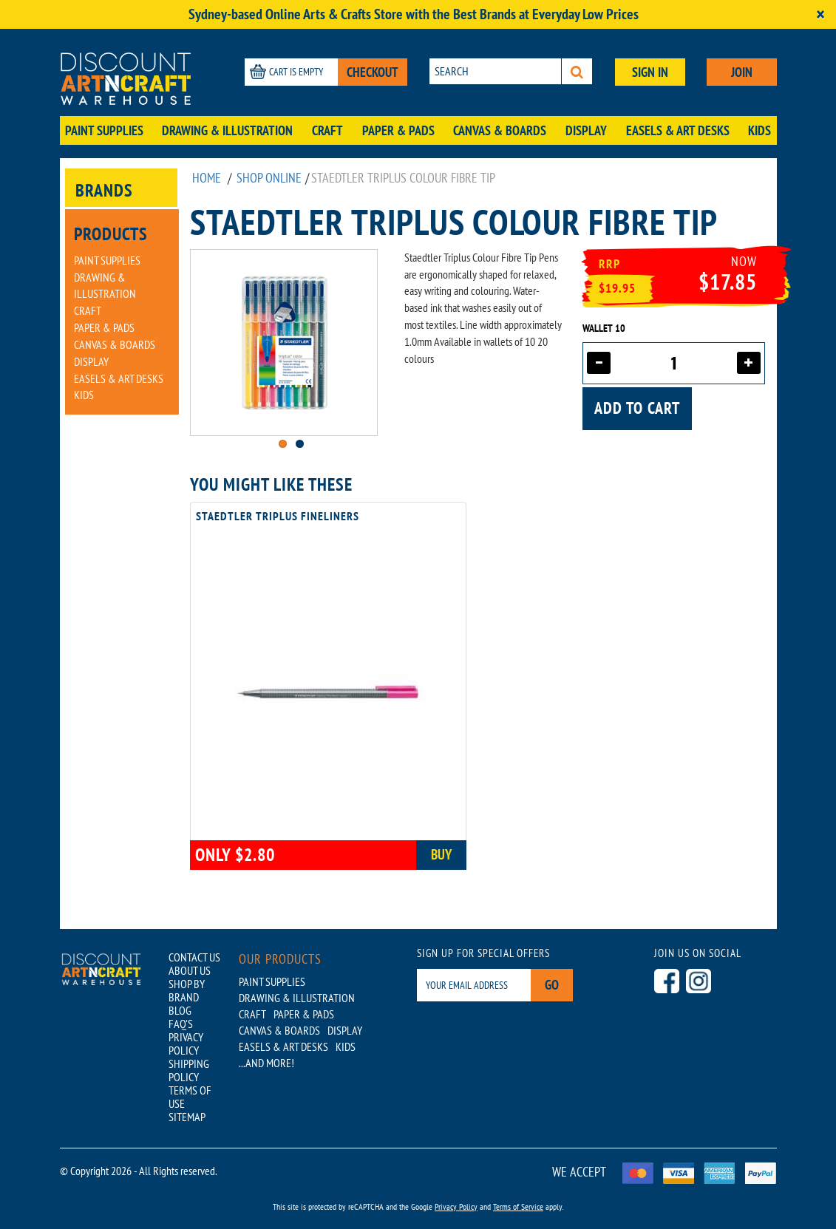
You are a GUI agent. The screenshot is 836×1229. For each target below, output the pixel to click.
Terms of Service (518, 1206)
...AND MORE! (266, 1062)
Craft (327, 130)
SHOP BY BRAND (187, 990)
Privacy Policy (456, 1206)
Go (552, 984)
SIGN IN (650, 72)
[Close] (820, 14)
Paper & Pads (398, 130)
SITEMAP (187, 1116)
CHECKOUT (372, 72)
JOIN (741, 72)
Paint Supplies (104, 130)
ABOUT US (190, 970)
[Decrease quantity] (599, 363)
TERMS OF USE (190, 1097)
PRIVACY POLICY (186, 1043)
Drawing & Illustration (227, 130)
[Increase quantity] (749, 363)
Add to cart (637, 408)
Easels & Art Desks (678, 130)
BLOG (180, 1010)
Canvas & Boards (499, 130)
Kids (759, 130)
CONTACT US (194, 957)
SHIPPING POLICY (189, 1070)
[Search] (577, 71)
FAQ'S (181, 1023)
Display (586, 130)
